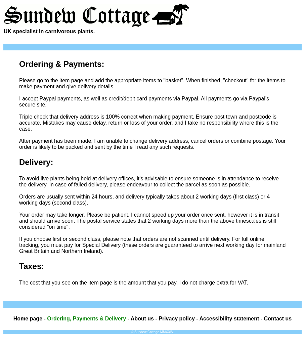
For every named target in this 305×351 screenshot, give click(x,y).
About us (142, 318)
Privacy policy (177, 318)
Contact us (278, 318)
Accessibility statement (229, 318)
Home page (27, 318)
